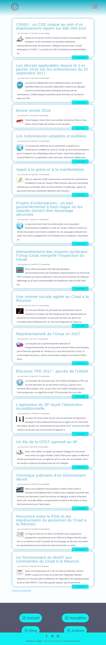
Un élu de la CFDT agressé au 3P (47, 442)
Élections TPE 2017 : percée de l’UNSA (52, 371)
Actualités (78, 618)
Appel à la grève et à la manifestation (50, 169)
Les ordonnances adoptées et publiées (51, 136)
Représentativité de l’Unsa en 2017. (48, 334)
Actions (78, 630)
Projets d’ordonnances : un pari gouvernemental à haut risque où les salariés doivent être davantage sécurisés (49, 209)
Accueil (33, 618)
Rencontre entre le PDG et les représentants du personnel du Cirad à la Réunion (51, 520)
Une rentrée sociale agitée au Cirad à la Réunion (52, 299)
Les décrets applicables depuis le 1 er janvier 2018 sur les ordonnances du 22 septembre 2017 (52, 69)
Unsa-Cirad (73, 641)
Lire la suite (80, 57)
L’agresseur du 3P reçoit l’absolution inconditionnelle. (49, 406)
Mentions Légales (34, 641)
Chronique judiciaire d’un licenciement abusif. (51, 477)
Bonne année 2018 (33, 110)
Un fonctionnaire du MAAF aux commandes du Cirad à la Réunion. (48, 559)
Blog (33, 630)
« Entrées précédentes (21, 591)
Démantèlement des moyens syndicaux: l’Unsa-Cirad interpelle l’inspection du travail (52, 255)
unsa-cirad (23, 33)
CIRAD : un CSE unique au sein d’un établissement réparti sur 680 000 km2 (51, 26)
